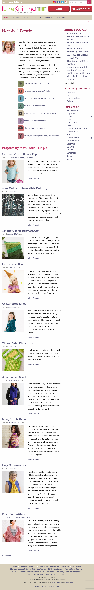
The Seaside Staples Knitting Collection (19, 158)
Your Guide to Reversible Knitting (24, 188)
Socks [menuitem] (70, 149)
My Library (76, 566)
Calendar (50, 572)
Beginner (72, 92)
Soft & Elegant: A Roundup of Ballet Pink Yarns (79, 36)
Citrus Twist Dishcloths (18, 343)
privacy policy (68, 582)
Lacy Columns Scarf (15, 465)
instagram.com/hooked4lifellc (37, 90)
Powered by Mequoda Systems (47, 587)
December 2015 (14, 380)
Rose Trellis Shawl (14, 514)
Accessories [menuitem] (73, 110)
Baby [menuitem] (69, 116)
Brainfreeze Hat (12, 264)
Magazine (54, 566)
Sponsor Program (35, 574)
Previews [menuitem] (15, 17)
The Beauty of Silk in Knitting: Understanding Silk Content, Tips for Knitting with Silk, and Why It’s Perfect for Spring (79, 70)
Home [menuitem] (5, 17)
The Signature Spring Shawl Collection (19, 517)
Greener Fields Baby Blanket (20, 230)
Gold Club (65, 566)
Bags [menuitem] (69, 119)
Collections (43, 566)
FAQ (50, 569)
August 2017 (13, 234)
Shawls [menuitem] (70, 146)
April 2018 (12, 191)
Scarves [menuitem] (71, 143)
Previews (23, 566)
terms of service (57, 582)
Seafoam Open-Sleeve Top (19, 154)
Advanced (72, 101)
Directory (60, 572)
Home (14, 566)
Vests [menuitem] (69, 159)
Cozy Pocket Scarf (14, 377)
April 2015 (12, 468)
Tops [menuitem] (69, 156)
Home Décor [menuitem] (73, 137)
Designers (58, 569)
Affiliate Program (73, 572)
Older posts (7, 556)
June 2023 (12, 346)
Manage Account (17, 569)
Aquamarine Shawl (14, 304)
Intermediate (74, 98)
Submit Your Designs (74, 569)
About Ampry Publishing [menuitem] (13, 2)
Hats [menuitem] (69, 134)
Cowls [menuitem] (70, 125)
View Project (33, 178)
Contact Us (41, 569)
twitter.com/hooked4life (34, 105)
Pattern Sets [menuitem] (73, 140)
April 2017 (12, 307)
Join (59, 9)
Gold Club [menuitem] (61, 17)
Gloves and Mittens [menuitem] (77, 128)
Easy (69, 95)
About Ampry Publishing (55, 574)
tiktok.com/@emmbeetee (35, 120)
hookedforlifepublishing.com (36, 83)
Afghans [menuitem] (71, 113)
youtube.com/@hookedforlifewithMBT (41, 113)
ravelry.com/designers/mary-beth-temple (41, 135)
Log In (87, 22)
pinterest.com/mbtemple (34, 128)
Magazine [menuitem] (49, 17)
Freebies (32, 566)
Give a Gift (81, 9)
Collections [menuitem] (37, 17)
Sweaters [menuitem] (71, 152)
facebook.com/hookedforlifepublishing (41, 98)
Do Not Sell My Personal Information (28, 572)
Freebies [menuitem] (25, 17)
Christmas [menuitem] (72, 122)
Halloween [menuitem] (72, 131)
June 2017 (12, 268)
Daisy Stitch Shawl (14, 419)
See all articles (70, 83)
